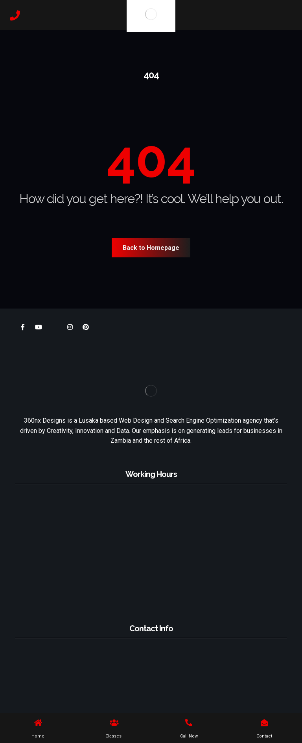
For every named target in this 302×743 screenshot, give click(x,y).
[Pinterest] (85, 327)
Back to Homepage (151, 247)
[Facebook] (22, 327)
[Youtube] (38, 327)
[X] (54, 327)
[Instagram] (70, 327)
